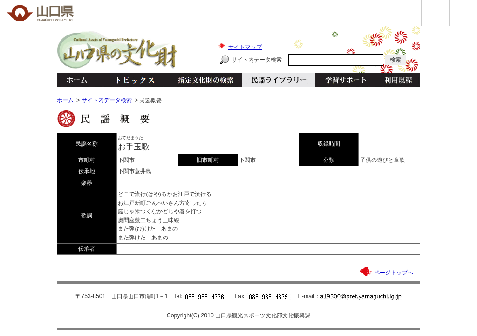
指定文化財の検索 (205, 80)
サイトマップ (245, 47)
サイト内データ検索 (257, 59)
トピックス (132, 80)
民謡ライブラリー (278, 80)
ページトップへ (393, 272)
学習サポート (345, 80)
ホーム (76, 80)
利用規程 (398, 80)
